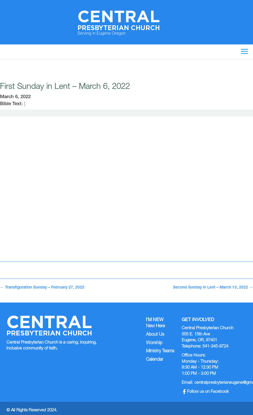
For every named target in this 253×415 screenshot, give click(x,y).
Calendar (154, 360)
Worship (154, 343)
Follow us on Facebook (206, 392)
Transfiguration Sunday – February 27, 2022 (42, 288)
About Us (155, 335)
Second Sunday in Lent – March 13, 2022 (213, 288)
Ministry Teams (160, 351)
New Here (155, 326)
